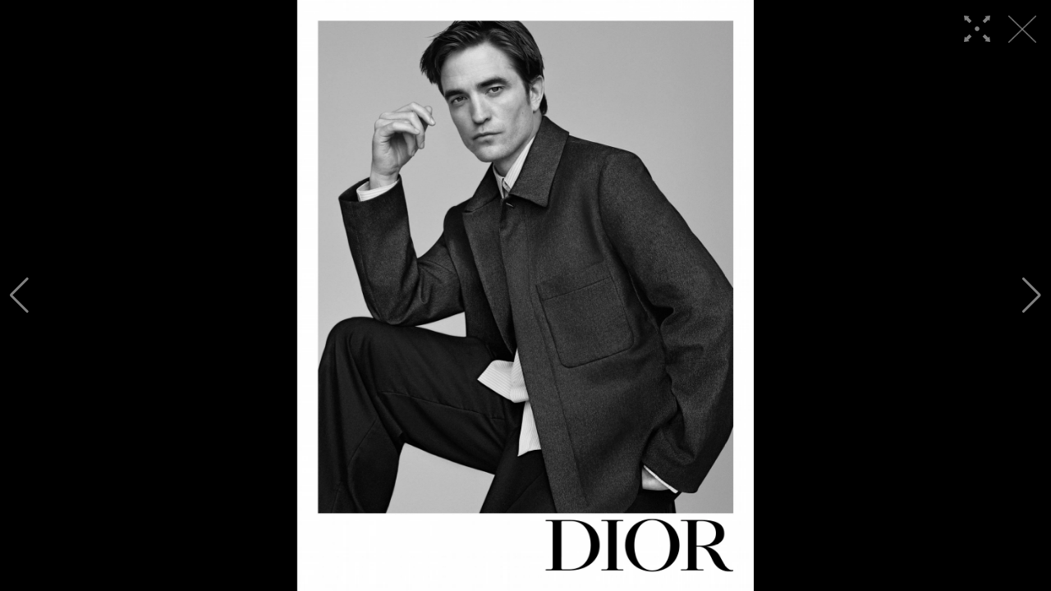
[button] (19, 295)
